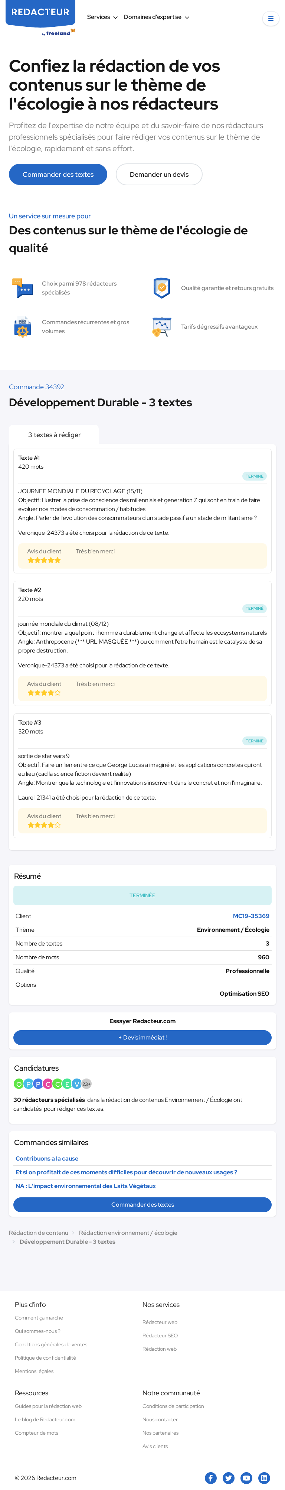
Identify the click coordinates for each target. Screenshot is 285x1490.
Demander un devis (159, 174)
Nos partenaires (160, 1432)
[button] (270, 18)
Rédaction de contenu (38, 1233)
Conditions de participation (173, 1406)
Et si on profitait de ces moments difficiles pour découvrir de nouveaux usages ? (126, 1172)
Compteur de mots (36, 1432)
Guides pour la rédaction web (48, 1406)
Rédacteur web (159, 1322)
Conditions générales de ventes (51, 1344)
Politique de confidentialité (45, 1357)
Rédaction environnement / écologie (128, 1233)
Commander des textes (58, 174)
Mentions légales (34, 1371)
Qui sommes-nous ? (37, 1331)
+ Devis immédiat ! (142, 1037)
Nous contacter (160, 1419)
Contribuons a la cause (47, 1158)
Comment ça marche (39, 1317)
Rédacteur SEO (160, 1335)
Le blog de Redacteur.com (45, 1419)
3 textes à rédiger (54, 434)
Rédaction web (159, 1349)
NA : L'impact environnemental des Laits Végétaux (86, 1186)
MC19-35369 (251, 916)
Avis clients (155, 1446)
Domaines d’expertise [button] (157, 17)
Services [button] (102, 17)
